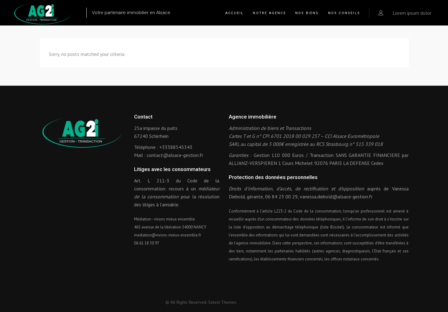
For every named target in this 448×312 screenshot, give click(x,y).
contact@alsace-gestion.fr (175, 155)
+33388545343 (175, 147)
